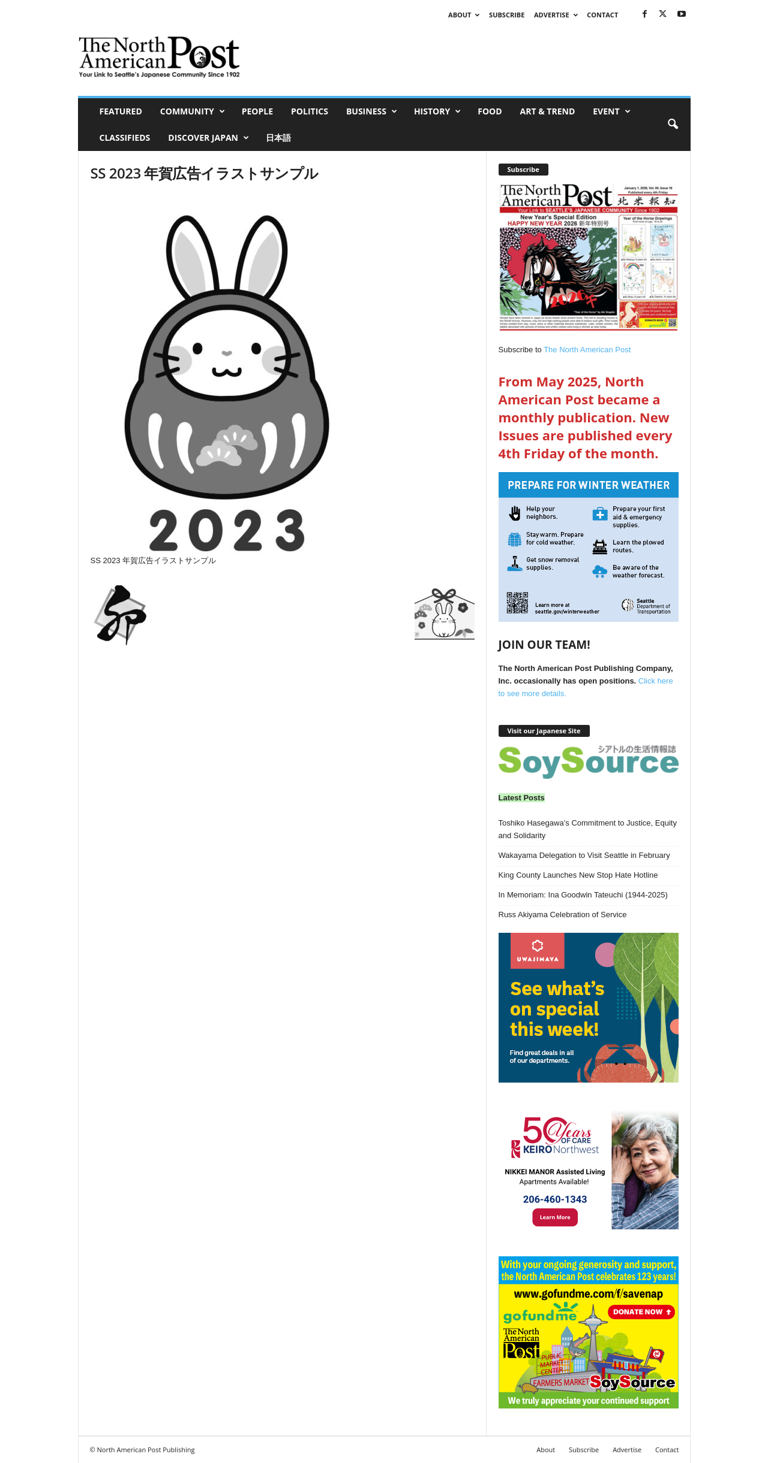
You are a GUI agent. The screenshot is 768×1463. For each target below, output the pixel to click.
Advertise (556, 14)
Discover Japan (208, 138)
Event (611, 111)
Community (192, 111)
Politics (309, 111)
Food (490, 111)
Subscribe (506, 14)
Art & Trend (547, 111)
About (463, 14)
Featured (121, 111)
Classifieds (125, 137)
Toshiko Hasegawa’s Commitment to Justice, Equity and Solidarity (588, 829)
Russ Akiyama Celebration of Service (563, 914)
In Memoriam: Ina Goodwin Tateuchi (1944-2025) (583, 894)
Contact (602, 14)
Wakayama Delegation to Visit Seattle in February (584, 855)
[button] (672, 124)
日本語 (278, 137)
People (257, 111)
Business (371, 111)
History (437, 111)
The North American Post (587, 349)
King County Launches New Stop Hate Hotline (578, 874)
